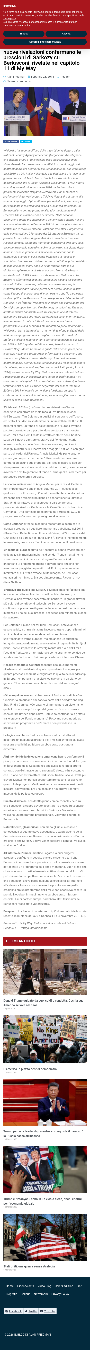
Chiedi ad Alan (64, 1286)
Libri (79, 1286)
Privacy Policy (60, 1294)
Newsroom (41, 1294)
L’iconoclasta (25, 1286)
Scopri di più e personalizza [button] (45, 41)
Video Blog (44, 1286)
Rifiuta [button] (24, 33)
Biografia (11, 1294)
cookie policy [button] (9, 18)
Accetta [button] (66, 33)
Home (10, 1286)
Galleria (25, 1294)
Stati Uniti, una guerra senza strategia (29, 1266)
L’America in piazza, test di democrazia (30, 1069)
